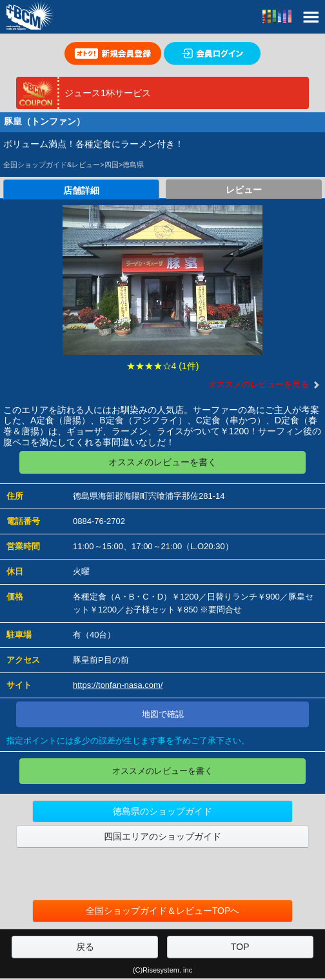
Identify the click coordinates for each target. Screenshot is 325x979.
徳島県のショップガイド (162, 811)
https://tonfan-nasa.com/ (117, 685)
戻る (85, 947)
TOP (240, 947)
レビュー (244, 190)
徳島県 (133, 164)
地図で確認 (163, 714)
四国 (111, 164)
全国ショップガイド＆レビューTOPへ (163, 910)
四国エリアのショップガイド (162, 836)
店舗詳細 (81, 190)
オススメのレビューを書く (162, 462)
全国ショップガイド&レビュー (51, 164)
